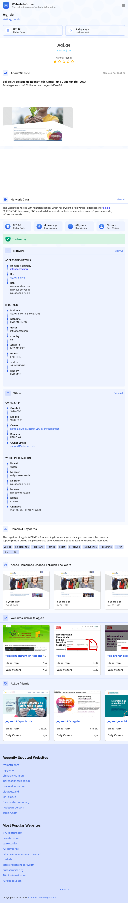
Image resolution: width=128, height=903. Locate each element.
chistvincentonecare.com (18, 864)
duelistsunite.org (13, 870)
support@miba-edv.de (22, 446)
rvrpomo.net (10, 848)
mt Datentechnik (19, 269)
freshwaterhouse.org (16, 802)
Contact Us (64, 889)
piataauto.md (11, 791)
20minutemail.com (14, 875)
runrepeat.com (12, 880)
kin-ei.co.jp (9, 797)
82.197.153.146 (17, 277)
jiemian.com (10, 812)
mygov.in (8, 770)
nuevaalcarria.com (14, 786)
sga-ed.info (10, 843)
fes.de (60, 655)
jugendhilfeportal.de (19, 721)
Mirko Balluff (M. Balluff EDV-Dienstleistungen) (35, 428)
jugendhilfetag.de (68, 721)
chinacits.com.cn (13, 775)
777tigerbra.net (12, 832)
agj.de (106, 207)
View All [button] (121, 199)
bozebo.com (10, 838)
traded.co (8, 859)
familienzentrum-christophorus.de (28, 655)
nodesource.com (13, 807)
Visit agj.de (11, 19)
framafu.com (11, 765)
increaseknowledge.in (16, 781)
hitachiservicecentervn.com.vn (22, 854)
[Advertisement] (64, 97)
